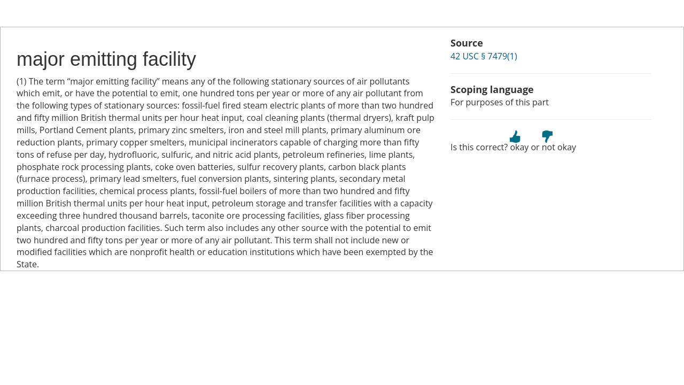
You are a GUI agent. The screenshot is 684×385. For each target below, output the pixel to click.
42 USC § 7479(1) (483, 56)
